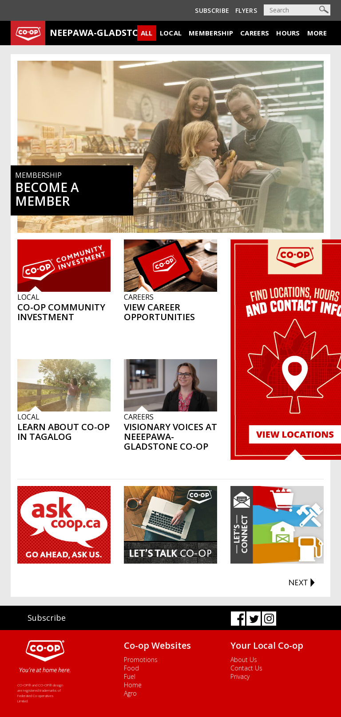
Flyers (246, 10)
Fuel (129, 676)
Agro (130, 693)
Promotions (141, 659)
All (147, 32)
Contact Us (246, 668)
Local (171, 32)
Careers (254, 32)
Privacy (240, 676)
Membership (211, 32)
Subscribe (212, 10)
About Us (243, 659)
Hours (288, 32)
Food (131, 668)
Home (133, 685)
